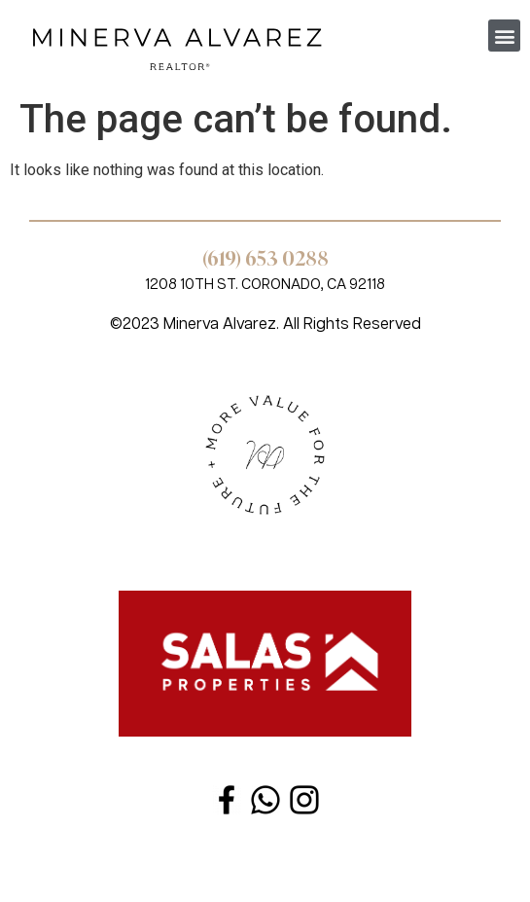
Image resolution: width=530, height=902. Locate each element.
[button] (504, 35)
